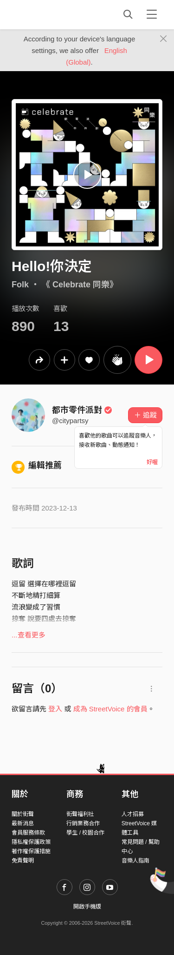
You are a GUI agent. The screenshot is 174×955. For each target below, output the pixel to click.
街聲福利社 (80, 814)
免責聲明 (23, 860)
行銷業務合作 (83, 823)
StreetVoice (50, 14)
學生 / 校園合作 (85, 832)
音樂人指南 (135, 860)
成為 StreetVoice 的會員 (110, 709)
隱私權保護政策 (31, 842)
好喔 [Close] (152, 462)
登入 (55, 709)
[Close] (163, 39)
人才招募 (133, 814)
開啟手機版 (87, 906)
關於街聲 (23, 814)
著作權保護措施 (31, 851)
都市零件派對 (82, 410)
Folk (20, 284)
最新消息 (23, 823)
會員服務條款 (28, 832)
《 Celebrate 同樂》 (80, 284)
